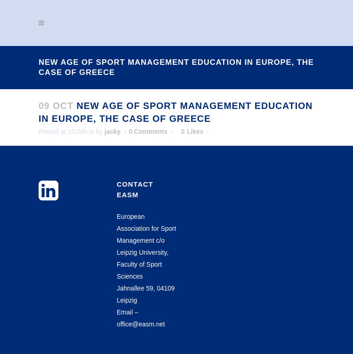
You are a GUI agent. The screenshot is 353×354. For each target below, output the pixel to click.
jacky (112, 131)
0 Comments (148, 131)
